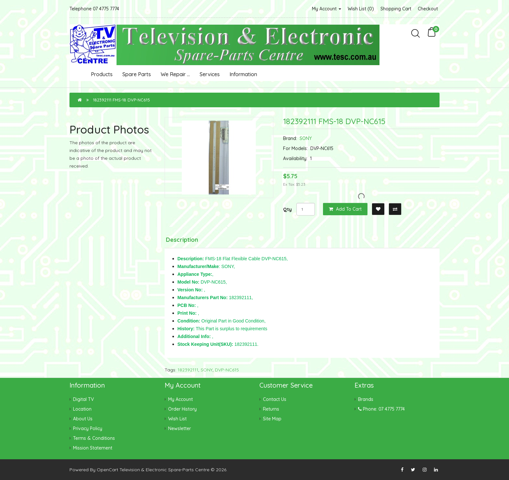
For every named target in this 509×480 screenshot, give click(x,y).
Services (210, 74)
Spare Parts (136, 74)
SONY (306, 138)
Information (243, 74)
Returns (271, 409)
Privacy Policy (87, 428)
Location (82, 409)
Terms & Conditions (94, 438)
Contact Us (274, 399)
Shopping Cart (395, 9)
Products (102, 74)
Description (182, 239)
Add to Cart (345, 209)
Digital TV (83, 399)
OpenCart (107, 470)
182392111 (188, 370)
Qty (287, 209)
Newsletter (179, 428)
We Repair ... (175, 74)
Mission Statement (92, 448)
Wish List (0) (361, 9)
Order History (182, 409)
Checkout (428, 9)
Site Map (272, 419)
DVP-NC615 (227, 370)
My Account (326, 9)
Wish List (177, 419)
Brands (365, 399)
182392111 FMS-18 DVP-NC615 (121, 99)
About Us (83, 419)
